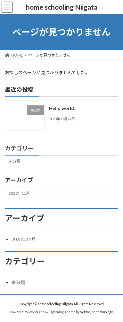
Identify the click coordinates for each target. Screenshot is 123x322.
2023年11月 (19, 193)
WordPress (37, 312)
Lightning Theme (62, 312)
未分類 (14, 161)
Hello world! (62, 108)
